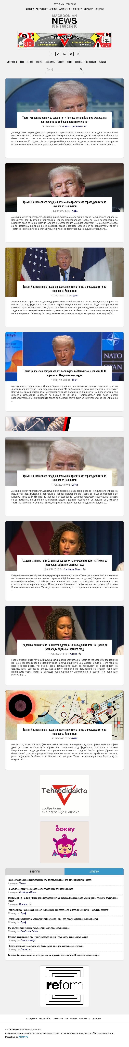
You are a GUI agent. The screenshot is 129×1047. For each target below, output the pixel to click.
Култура (40, 62)
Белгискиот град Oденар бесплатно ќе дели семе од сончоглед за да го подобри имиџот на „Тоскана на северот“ (58, 910)
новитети (84, 1018)
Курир (74, 295)
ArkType (23, 1037)
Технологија (92, 62)
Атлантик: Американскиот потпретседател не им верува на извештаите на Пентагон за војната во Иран (54, 955)
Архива (53, 9)
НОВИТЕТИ (35, 871)
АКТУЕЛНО (94, 871)
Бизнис (62, 62)
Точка (22, 883)
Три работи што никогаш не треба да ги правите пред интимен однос (38, 928)
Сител (75, 485)
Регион (30, 62)
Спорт (71, 62)
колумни (31, 1018)
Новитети (77, 9)
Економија (51, 62)
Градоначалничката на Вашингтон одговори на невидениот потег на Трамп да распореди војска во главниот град (64, 562)
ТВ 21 (75, 380)
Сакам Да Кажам (72, 126)
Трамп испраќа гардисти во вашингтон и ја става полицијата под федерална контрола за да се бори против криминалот (64, 119)
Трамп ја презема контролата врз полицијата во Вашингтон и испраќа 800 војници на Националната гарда (65, 373)
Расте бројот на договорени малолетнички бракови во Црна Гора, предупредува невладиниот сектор (53, 919)
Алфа (75, 211)
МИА (74, 738)
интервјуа (45, 1018)
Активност (42, 9)
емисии (58, 1018)
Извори (30, 9)
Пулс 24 (73, 654)
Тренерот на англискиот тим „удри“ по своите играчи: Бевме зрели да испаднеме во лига (48, 937)
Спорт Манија (28, 940)
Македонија (12, 62)
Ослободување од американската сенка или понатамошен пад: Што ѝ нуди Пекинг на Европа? (50, 880)
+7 (85, 126)
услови (97, 1018)
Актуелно (64, 9)
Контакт (99, 9)
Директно (26, 949)
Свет (22, 62)
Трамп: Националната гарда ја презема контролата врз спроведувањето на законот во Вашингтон (64, 204)
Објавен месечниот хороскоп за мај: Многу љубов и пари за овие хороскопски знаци (46, 946)
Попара (23, 904)
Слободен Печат (73, 569)
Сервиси (88, 9)
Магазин (105, 62)
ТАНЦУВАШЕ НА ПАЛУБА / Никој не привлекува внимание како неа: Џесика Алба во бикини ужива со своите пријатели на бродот (62, 899)
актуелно (71, 1018)
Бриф (23, 913)
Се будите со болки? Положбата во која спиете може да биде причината (40, 889)
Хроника (80, 62)
